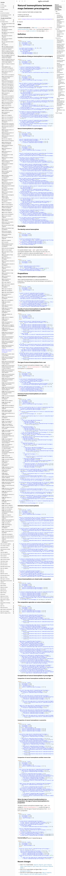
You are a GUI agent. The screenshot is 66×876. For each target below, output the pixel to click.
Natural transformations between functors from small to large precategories (8, 367)
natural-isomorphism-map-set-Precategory (29, 386)
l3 (23, 41)
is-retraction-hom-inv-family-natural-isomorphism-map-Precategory (36, 198)
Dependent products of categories (7, 127)
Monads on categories (7, 317)
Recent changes (59, 113)
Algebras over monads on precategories (8, 33)
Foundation (4, 555)
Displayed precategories (8, 140)
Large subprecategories (8, 292)
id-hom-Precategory (25, 96)
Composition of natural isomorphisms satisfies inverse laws (61, 94)
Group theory (4, 564)
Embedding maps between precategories (6, 143)
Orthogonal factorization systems (6, 581)
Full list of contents (5, 13)
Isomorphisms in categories (6, 267)
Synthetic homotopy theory (5, 603)
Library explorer (4, 9)
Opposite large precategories (6, 403)
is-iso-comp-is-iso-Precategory (28, 599)
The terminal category (7, 529)
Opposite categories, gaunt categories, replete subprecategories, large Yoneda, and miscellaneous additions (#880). (36, 866)
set (26, 367)
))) (37, 431)
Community (3, 6)
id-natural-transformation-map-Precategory (31, 242)
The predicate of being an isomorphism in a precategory (60, 21)
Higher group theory (5, 566)
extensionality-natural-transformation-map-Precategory (35, 327)
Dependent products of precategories (7, 136)
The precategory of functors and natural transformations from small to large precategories (8, 440)
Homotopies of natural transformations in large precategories (7, 245)
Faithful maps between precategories (7, 189)
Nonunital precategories (8, 395)
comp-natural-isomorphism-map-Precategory (30, 641)
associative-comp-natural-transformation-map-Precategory (37, 748)
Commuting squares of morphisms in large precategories (7, 78)
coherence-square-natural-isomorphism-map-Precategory (33, 164)
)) (44, 95)
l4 (25, 41)
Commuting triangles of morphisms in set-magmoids (8, 90)
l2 (21, 41)
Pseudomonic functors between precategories (8, 468)
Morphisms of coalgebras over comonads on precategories (8, 329)
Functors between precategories (6, 235)
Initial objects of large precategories (7, 255)
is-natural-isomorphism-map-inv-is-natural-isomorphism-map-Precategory (38, 495)
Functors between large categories (8, 226)
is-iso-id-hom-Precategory (27, 244)
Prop (51, 301)
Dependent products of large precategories (7, 133)
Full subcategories (6, 202)
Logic (2, 571)
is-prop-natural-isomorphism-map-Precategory (31, 821)
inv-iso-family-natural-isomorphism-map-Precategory (33, 217)
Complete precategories (8, 96)
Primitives (3, 585)
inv (22, 419)
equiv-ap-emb (24, 333)
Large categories (6, 282)
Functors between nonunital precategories (7, 232)
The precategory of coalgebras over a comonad (7, 425)
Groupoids (5, 242)
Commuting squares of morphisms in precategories (7, 81)
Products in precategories (5, 461)
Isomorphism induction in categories (8, 261)
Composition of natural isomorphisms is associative (61, 88)
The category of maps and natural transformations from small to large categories (8, 61)
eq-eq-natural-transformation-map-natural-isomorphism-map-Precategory (37, 336)
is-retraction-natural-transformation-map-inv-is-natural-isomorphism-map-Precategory (42, 482)
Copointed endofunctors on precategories (8, 108)
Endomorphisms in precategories (7, 152)
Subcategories (6, 522)
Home (2, 4)
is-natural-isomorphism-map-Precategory (29, 67)
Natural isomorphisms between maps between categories (8, 346)
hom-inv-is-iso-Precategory (27, 87)
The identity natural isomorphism (61, 31)
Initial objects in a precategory (6, 258)
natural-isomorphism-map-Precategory (28, 139)
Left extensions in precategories (6, 295)
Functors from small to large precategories (7, 222)
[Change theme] (19, 1)
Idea (56, 11)
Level (28, 41)
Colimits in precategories (8, 74)
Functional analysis (5, 559)
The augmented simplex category (7, 42)
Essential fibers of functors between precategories (6, 168)
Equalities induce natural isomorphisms (60, 35)
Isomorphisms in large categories (7, 270)
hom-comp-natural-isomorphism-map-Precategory (31, 615)
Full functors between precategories (7, 192)
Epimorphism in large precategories (7, 155)
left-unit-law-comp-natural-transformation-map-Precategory (38, 701)
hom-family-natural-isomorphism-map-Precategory (31, 157)
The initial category (7, 250)
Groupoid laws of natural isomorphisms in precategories (60, 76)
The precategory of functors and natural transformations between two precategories (8, 435)
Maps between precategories (6, 312)
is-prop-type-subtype (25, 825)
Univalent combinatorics (6, 609)
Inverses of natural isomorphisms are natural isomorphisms (61, 56)
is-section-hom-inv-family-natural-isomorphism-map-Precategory (36, 186)
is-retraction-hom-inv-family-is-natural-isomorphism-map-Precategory (37, 100)
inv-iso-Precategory (25, 124)
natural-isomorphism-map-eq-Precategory (29, 266)
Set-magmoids (6, 503)
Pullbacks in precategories (5, 471)
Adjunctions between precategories (7, 30)
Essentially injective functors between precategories (7, 172)
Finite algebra (4, 552)
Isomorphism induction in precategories (8, 264)
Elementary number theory (5, 550)
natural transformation (23, 29)
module (19, 19)
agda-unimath (43, 1)
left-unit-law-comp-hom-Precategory (31, 420)
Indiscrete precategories (8, 248)
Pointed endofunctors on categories (8, 414)
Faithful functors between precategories (8, 186)
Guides (2, 7)
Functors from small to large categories (7, 219)
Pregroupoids (6, 455)
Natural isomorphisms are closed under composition (60, 65)
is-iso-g (22, 598)
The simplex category (7, 507)
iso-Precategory (24, 51)
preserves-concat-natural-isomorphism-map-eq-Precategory (34, 848)
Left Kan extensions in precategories (7, 298)
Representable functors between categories (8, 477)
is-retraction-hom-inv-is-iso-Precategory (31, 109)
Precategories (6, 419)
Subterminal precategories (6, 527)
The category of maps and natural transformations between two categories (8, 56)
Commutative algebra (6, 543)
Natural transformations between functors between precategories (8, 380)
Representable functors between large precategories (8, 480)
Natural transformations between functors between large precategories (8, 375)
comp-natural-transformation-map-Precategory (32, 471)
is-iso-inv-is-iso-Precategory (28, 503)
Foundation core (5, 557)
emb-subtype (25, 334)
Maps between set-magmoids (7, 315)
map (36, 27)
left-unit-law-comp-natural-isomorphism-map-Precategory (34, 690)
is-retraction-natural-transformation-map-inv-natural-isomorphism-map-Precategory (41, 543)
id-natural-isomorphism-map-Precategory (29, 238)
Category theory (4, 21)
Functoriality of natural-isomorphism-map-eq (61, 109)
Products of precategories (5, 464)
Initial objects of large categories (7, 252)
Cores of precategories (7, 117)
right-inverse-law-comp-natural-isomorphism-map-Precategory (35, 783)
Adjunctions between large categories (8, 24)
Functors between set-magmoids (7, 238)
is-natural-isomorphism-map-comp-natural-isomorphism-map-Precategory (37, 624)
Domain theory (4, 547)
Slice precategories (7, 509)
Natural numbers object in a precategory (8, 354)
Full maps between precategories (7, 200)
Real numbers (4, 587)
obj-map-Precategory (27, 52)
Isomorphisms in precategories (6, 277)
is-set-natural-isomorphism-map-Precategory (30, 379)
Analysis (3, 20)
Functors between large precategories (8, 229)
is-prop (22, 295)
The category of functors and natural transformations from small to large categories (8, 52)
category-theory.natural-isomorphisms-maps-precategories (37, 19)
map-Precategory (27, 44)
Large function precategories (6, 286)
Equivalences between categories (7, 158)
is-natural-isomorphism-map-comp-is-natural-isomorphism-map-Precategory (38, 591)
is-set (22, 380)
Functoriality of (30, 838)
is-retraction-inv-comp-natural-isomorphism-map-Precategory (35, 665)
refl (44, 269)
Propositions (58, 38)
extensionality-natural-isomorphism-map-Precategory (33, 321)
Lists (2, 570)
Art (2, 11)
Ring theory (4, 590)
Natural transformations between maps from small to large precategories (8, 388)
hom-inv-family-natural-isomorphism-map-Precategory (33, 178)
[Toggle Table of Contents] (16, 1)
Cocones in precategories (8, 69)
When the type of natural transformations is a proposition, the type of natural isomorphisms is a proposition (60, 102)
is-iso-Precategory (25, 71)
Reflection (3, 589)
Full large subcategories (8, 195)
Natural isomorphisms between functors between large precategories (8, 338)
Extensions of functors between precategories (7, 183)
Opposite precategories (8, 405)
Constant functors (6, 105)
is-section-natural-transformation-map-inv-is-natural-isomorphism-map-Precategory (41, 469)
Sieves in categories (7, 505)
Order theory (4, 577)
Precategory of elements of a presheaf (8, 428)
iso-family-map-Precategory (26, 48)
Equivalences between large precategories (7, 161)
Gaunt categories (6, 240)
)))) (38, 424)
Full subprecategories (7, 204)
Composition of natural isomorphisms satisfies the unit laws (61, 82)
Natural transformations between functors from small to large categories (8, 362)
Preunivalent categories (8, 459)
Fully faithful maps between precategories (7, 210)
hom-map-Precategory (30, 422)
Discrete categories (7, 138)
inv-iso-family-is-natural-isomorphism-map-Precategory (33, 120)
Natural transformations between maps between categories (8, 384)
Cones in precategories (7, 100)
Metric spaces (4, 573)
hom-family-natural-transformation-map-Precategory (35, 72)
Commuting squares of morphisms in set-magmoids (7, 84)
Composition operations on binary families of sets (8, 98)
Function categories (7, 212)
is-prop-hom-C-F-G (49, 834)
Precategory (25, 42)
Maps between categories (6, 302)
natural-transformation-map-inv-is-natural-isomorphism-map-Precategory (38, 407)
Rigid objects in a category (6, 498)
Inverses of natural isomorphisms (61, 61)
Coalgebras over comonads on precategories (7, 67)
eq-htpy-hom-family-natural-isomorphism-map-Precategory (34, 347)
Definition (58, 13)
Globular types (4, 561)
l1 (20, 41)
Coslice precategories (7, 118)
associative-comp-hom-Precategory (30, 433)
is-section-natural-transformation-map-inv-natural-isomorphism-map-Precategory (40, 528)
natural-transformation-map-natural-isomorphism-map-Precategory (36, 153)
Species (3, 594)
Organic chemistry (5, 578)
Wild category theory (5, 612)
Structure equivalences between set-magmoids (8, 520)
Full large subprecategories (5, 197)
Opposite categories (7, 400)
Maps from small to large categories (7, 305)
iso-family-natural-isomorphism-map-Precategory (31, 210)
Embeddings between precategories (7, 146)
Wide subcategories (7, 534)
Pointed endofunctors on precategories (8, 417)
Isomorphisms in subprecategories (6, 280)
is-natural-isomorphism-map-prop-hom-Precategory (32, 300)
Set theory (3, 592)
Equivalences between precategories (7, 164)
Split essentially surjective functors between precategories (7, 512)
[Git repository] (62, 1)
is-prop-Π (22, 297)
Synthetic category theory (5, 600)
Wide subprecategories (8, 536)
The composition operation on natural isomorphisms (60, 70)
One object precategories (5, 398)
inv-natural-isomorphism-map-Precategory (29, 570)
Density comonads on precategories (7, 121)
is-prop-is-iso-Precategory (33, 297)
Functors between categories (6, 216)
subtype (20, 367)
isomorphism (32, 31)
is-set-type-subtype (25, 382)
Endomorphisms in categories (7, 149)
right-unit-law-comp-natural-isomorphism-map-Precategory (34, 705)
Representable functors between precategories (8, 483)
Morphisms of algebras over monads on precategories (8, 325)
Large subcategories (7, 290)
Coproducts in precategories (6, 113)
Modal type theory (5, 575)
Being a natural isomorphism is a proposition (60, 41)
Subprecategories (7, 524)
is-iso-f (51, 86)
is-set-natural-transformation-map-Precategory (34, 384)
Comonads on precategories (6, 93)
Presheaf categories (7, 457)
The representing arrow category (8, 486)
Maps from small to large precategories (7, 308)
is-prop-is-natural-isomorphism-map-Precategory (31, 293)
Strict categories (6, 515)
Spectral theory (4, 596)
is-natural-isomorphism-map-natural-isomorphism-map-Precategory (36, 172)
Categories (5, 44)
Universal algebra (5, 611)
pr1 (20, 114)
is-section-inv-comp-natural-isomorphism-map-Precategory (34, 655)
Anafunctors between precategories (7, 39)
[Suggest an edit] (64, 1)
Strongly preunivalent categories (7, 517)
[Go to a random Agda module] (24, 1)
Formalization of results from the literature (6, 15)
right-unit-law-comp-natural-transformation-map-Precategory (38, 715)
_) (38, 453)
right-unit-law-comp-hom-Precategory (33, 465)
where (20, 46)
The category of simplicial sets (8, 64)
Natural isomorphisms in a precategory (61, 26)
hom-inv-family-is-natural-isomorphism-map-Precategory (33, 83)
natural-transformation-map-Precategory (30, 68)
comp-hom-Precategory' (28, 426)
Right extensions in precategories (7, 492)
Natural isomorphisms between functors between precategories (8, 342)
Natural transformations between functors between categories (8, 358)
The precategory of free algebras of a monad (8, 431)
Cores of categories (7, 115)
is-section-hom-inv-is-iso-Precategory (30, 98)
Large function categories (8, 284)
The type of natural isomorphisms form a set (61, 52)
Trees (2, 605)
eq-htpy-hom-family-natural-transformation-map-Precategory (35, 355)
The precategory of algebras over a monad (7, 422)
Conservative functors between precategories (7, 103)
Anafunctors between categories (7, 36)
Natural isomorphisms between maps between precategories (8, 351)
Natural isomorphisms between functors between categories (8, 334)
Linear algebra (4, 568)
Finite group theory (5, 554)
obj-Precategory (27, 50)
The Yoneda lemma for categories (8, 538)
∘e (30, 332)
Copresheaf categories (7, 110)
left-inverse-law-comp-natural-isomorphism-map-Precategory (34, 769)
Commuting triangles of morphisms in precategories (8, 87)
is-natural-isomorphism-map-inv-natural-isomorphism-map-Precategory (37, 558)
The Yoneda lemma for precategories (8, 541)
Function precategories (7, 214)
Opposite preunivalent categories (8, 408)
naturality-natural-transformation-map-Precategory (33, 169)
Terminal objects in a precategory (7, 532)
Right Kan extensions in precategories (8, 495)
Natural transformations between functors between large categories (8, 371)
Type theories (4, 607)
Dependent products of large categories (7, 130)
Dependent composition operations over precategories (8, 124)
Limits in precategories (7, 300)
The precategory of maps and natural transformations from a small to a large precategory (8, 446)
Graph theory (4, 563)
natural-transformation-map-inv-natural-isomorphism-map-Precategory (37, 517)
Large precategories (7, 288)
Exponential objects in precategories (7, 180)
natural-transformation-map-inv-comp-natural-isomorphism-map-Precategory (38, 648)
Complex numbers (5, 545)
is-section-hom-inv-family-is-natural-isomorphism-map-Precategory (36, 89)
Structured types (5, 597)
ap (21, 425)
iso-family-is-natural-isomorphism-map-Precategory (32, 111)
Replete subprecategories (5, 474)
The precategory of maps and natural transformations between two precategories (8, 451)
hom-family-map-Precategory (27, 85)
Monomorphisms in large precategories (7, 322)
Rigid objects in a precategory (6, 501)
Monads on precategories (5, 319)
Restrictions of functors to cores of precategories (8, 489)
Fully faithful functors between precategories (7, 207)
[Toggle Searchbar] (22, 1)
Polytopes (3, 583)
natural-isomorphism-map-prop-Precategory (30, 828)
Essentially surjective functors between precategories (7, 177)
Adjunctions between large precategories (8, 27)
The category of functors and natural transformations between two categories (7, 48)
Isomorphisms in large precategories (7, 273)
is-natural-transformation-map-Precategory (31, 165)
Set (43, 386)
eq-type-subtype (24, 345)
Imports (21, 21)
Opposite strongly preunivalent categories (7, 411)
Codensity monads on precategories (7, 72)
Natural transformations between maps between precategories (8, 393)
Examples (58, 29)
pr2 (20, 117)
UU (35, 48)
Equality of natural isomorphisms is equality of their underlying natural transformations (61, 46)
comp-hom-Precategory (25, 93)
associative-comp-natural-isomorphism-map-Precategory (33, 734)
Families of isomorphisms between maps (60, 16)
